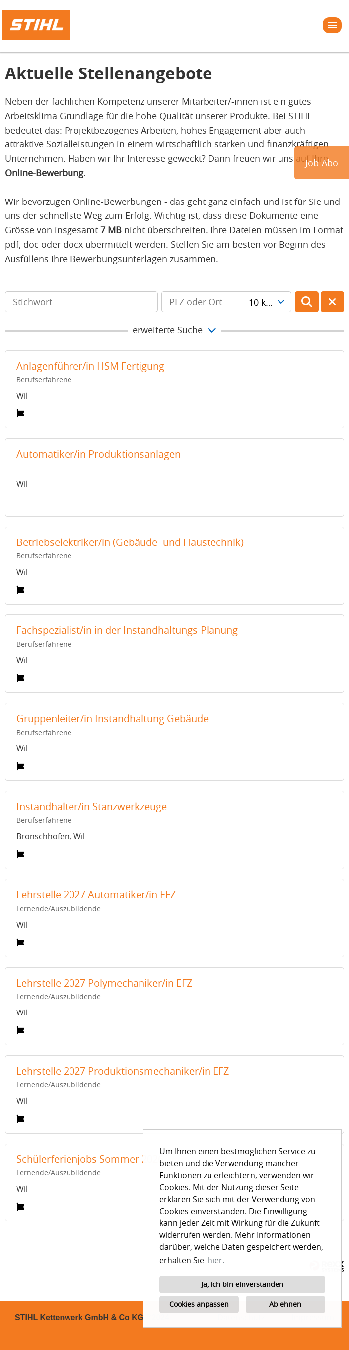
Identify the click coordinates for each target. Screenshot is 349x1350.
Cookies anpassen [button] (199, 1304)
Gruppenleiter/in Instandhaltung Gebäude (112, 718)
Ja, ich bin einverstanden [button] (242, 1284)
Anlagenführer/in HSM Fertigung (90, 366)
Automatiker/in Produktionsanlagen (98, 454)
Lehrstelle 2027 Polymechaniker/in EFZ (104, 983)
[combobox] (266, 301)
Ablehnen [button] (285, 1304)
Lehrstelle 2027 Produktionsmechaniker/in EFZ (122, 1071)
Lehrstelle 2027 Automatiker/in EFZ (96, 894)
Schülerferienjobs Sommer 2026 (89, 1159)
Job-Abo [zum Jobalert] (321, 163)
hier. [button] (216, 1260)
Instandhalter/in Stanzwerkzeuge (91, 806)
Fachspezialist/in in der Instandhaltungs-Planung (127, 630)
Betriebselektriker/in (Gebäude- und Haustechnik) (130, 542)
